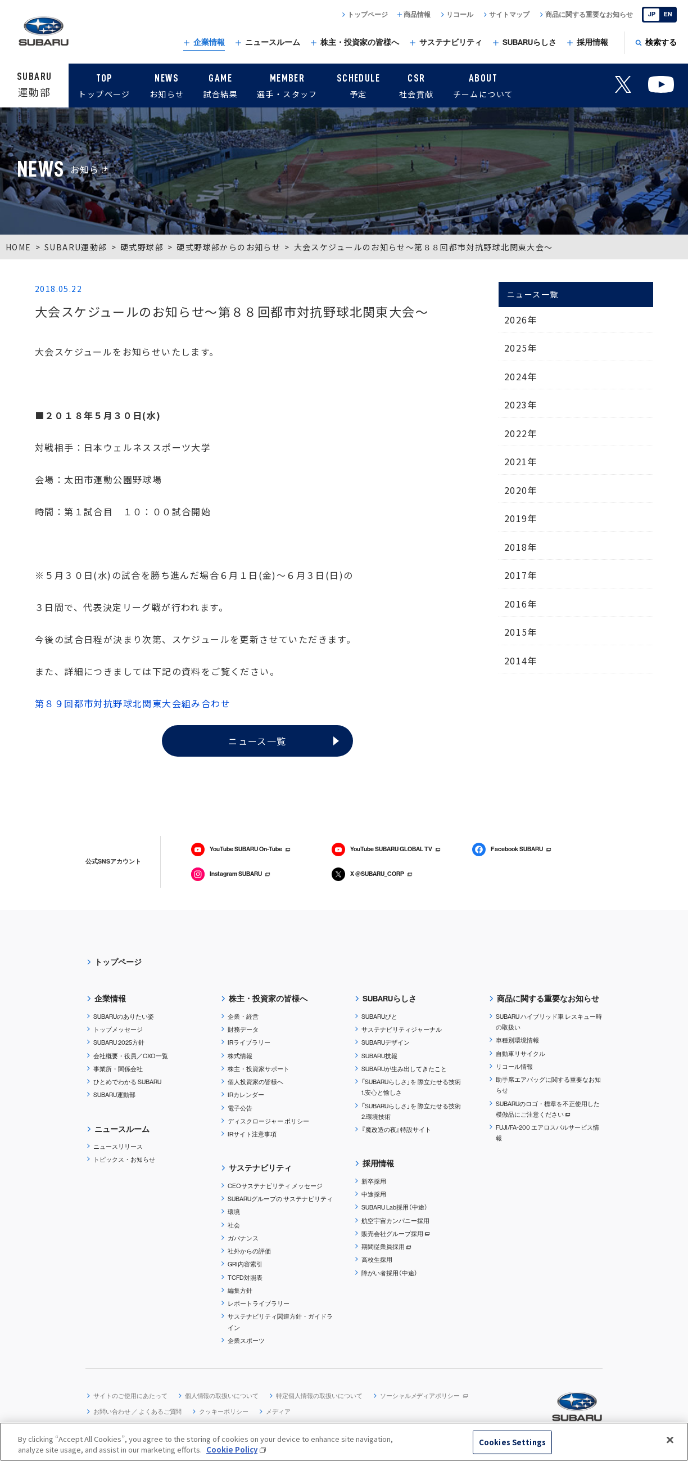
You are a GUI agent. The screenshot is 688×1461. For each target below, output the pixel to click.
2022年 (520, 433)
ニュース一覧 (257, 741)
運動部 (34, 84)
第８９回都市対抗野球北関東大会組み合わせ (132, 703)
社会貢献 (416, 84)
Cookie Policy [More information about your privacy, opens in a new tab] (231, 1449)
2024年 (520, 376)
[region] (344, 1441)
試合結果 (220, 84)
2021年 (520, 461)
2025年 (520, 347)
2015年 (520, 632)
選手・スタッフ (287, 84)
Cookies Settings (512, 1442)
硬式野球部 (142, 247)
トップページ (104, 84)
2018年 (520, 547)
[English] (659, 15)
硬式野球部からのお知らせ (228, 247)
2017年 (520, 575)
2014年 (520, 660)
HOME (18, 247)
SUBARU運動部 (75, 247)
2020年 (520, 490)
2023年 (520, 404)
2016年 (520, 603)
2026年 (520, 319)
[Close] (670, 1440)
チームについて (483, 84)
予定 (358, 84)
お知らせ (167, 84)
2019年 (520, 518)
